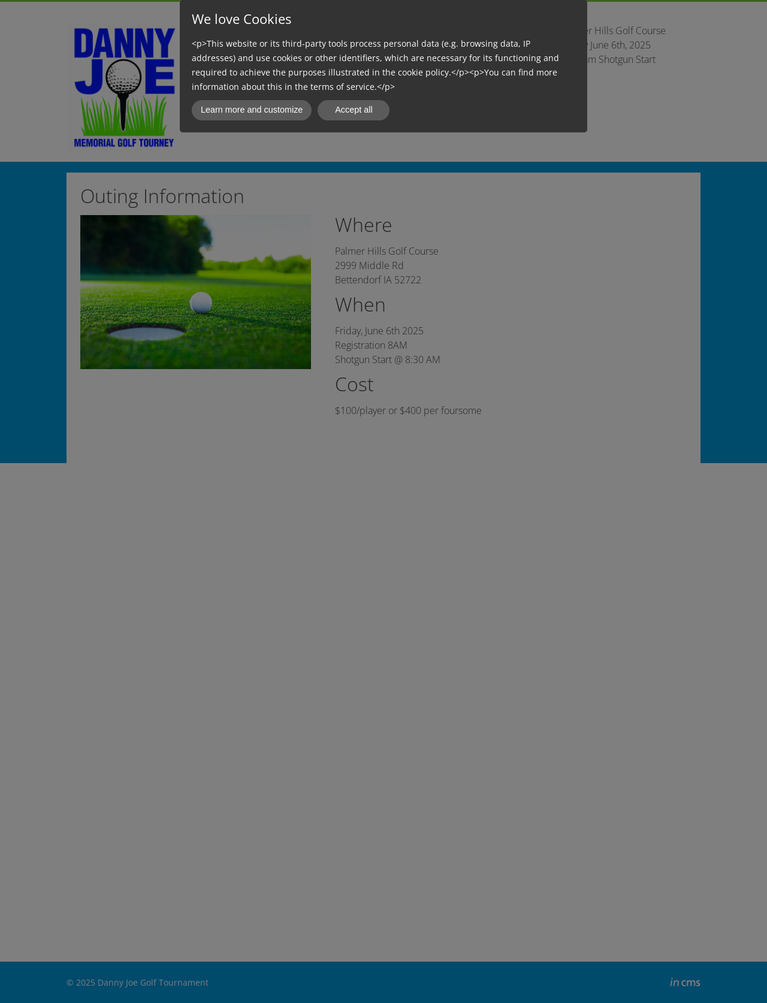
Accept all (353, 109)
